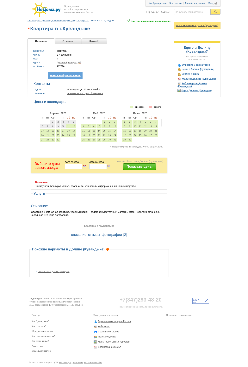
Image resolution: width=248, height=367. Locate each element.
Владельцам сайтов (41, 351)
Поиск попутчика (107, 336)
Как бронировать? (40, 321)
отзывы (94, 235)
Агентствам (37, 346)
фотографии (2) (114, 235)
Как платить (175, 3)
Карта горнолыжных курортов (114, 341)
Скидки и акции (190, 74)
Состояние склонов (108, 331)
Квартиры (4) (83, 20)
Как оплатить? (39, 326)
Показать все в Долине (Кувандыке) (54, 271)
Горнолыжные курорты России (114, 321)
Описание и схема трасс (196, 65)
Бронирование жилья (109, 347)
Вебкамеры (104, 326)
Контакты (78, 362)
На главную (65, 362)
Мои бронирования (195, 3)
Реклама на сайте (93, 362)
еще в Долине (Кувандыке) (197, 25)
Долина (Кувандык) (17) (63, 20)
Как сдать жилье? (40, 341)
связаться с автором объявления (85, 93)
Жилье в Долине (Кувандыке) (199, 79)
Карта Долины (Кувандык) (196, 90)
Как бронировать (157, 3)
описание (78, 235)
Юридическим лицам (42, 331)
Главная (32, 20)
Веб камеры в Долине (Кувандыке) (192, 85)
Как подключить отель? (43, 336)
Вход (211, 3)
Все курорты (43, 20)
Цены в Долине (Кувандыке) (198, 69)
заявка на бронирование (65, 75)
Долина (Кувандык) (67, 62)
